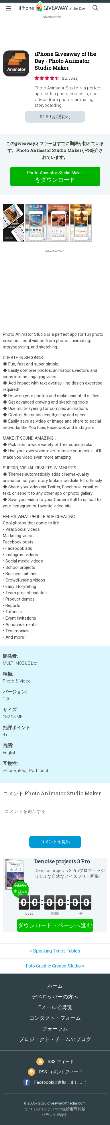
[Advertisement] (55, 33)
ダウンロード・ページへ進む (55, 925)
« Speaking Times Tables (55, 951)
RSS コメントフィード (60, 1072)
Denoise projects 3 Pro (62, 861)
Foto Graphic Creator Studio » (55, 966)
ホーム (55, 986)
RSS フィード (61, 1061)
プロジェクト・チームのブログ (55, 1039)
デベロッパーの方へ (55, 996)
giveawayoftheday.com (66, 1103)
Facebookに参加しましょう (60, 1082)
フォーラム (55, 1028)
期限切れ (55, 116)
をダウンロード (55, 176)
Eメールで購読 (55, 1007)
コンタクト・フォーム (55, 1018)
